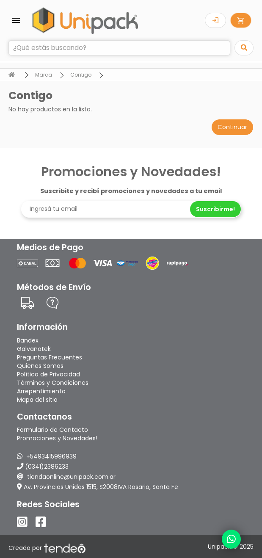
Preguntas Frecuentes (49, 357)
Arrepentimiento (41, 391)
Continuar (232, 127)
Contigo (80, 74)
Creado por (47, 548)
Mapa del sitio (37, 399)
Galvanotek (34, 349)
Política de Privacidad (48, 374)
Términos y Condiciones (52, 382)
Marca (43, 74)
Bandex (28, 340)
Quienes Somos (40, 366)
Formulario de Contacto (52, 429)
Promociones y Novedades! (57, 438)
